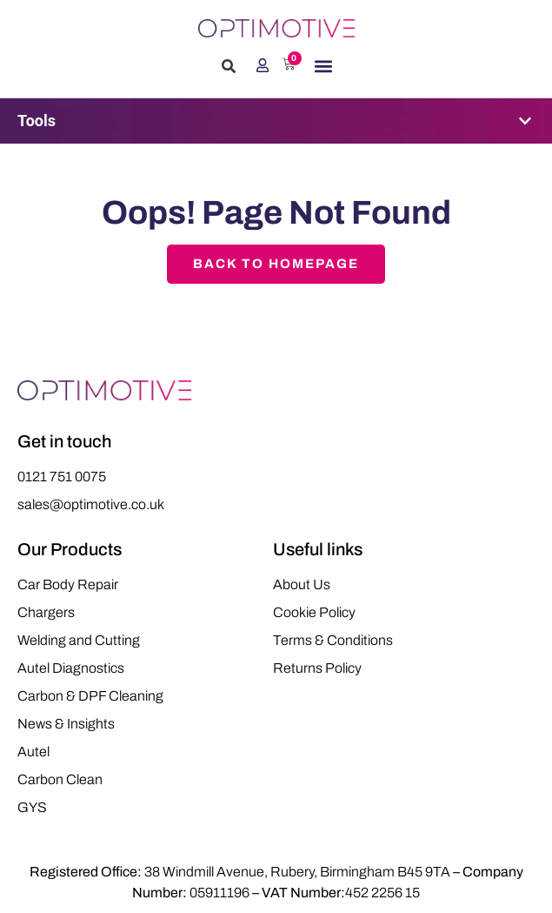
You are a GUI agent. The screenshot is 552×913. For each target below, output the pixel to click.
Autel (33, 751)
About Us (301, 584)
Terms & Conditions (333, 640)
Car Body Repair (67, 584)
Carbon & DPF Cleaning (90, 695)
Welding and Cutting (78, 640)
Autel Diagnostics (70, 668)
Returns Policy (317, 668)
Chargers (46, 612)
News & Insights (66, 723)
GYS (32, 807)
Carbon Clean (60, 779)
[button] (229, 66)
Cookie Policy (314, 612)
